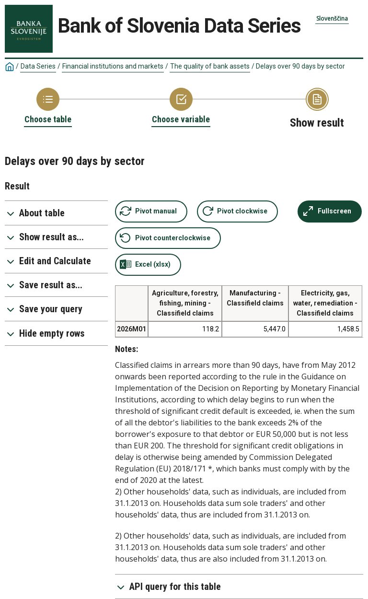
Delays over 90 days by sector (300, 66)
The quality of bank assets (210, 66)
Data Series (38, 66)
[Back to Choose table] (48, 106)
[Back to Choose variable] (180, 106)
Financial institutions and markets (112, 66)
